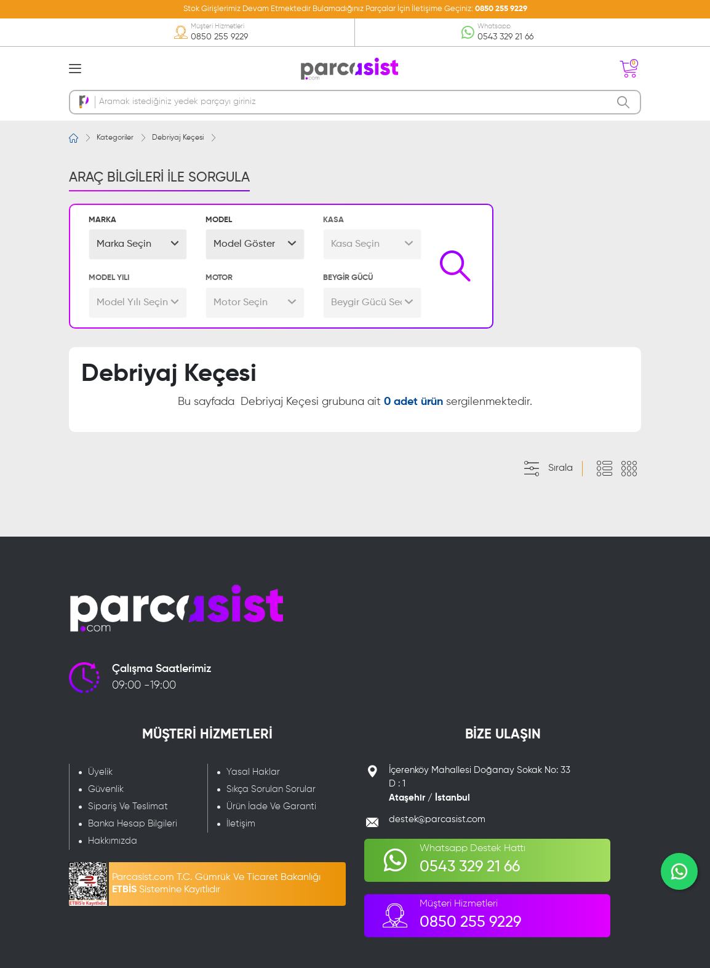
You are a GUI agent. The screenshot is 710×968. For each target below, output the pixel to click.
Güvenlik (106, 789)
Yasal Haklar (253, 772)
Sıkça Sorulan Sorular (271, 789)
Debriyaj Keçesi (178, 138)
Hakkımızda (112, 841)
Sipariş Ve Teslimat (128, 806)
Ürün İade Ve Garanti (271, 806)
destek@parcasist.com (437, 819)
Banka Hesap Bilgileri (132, 823)
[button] (138, 244)
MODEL (218, 220)
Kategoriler (115, 138)
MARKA (102, 220)
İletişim (240, 823)
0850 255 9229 (501, 9)
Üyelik (100, 772)
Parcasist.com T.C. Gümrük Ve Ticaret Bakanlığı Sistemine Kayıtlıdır (216, 884)
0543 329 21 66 (505, 37)
